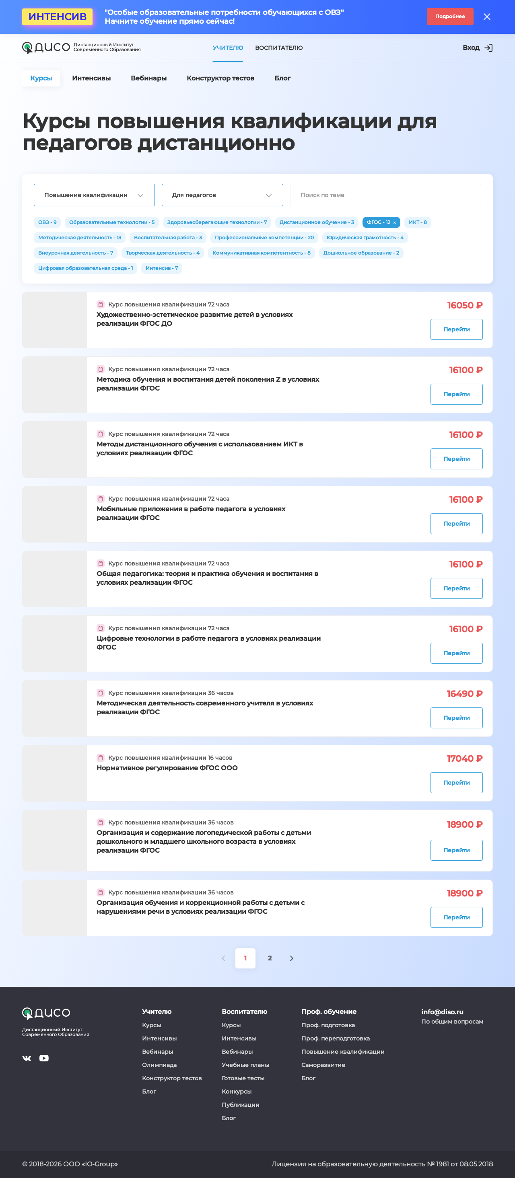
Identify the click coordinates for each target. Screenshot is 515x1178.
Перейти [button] (456, 329)
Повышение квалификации (343, 1051)
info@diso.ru (442, 1012)
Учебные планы (245, 1065)
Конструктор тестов (172, 1078)
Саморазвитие (323, 1065)
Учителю (228, 47)
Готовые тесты (243, 1078)
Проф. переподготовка (335, 1038)
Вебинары (157, 1051)
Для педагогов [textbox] (194, 195)
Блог (149, 1091)
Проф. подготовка (328, 1025)
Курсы (151, 1025)
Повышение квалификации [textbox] (86, 195)
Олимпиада (159, 1065)
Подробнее (450, 16)
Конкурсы (236, 1091)
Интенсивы (159, 1038)
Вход (477, 47)
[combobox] (94, 195)
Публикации (241, 1104)
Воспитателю (279, 47)
